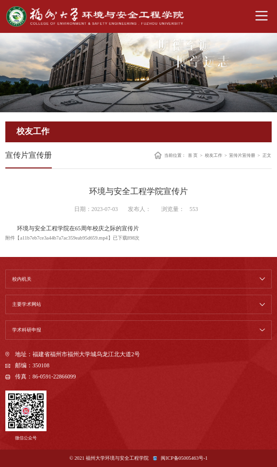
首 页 (193, 155)
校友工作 (213, 155)
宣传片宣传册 (242, 155)
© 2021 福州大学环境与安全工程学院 (109, 458)
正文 (266, 155)
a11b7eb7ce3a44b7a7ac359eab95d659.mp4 (64, 238)
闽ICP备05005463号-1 (184, 458)
